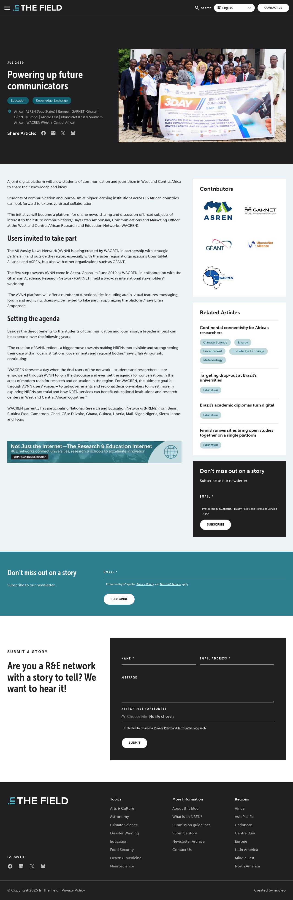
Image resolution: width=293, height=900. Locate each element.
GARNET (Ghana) (84, 112)
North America (247, 866)
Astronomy (119, 816)
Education (18, 100)
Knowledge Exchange (52, 100)
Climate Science (215, 342)
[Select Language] (234, 7)
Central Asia (245, 833)
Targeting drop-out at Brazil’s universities (228, 378)
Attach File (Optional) (144, 709)
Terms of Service (266, 508)
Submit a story (184, 833)
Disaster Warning (124, 833)
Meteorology (212, 360)
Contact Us (273, 7)
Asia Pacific (244, 816)
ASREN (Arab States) (40, 112)
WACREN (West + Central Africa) (51, 123)
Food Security (122, 849)
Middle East (49, 117)
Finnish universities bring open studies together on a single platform (236, 433)
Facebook (43, 133)
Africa (18, 112)
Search (203, 10)
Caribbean (243, 825)
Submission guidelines (191, 825)
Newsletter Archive (188, 841)
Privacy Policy (241, 508)
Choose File (137, 716)
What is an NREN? (187, 816)
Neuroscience (122, 866)
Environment (212, 351)
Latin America (246, 849)
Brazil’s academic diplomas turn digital (237, 405)
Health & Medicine (125, 858)
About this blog (185, 808)
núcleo (280, 890)
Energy (243, 342)
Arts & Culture (122, 808)
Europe (63, 112)
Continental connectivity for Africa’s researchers (234, 330)
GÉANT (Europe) (26, 117)
